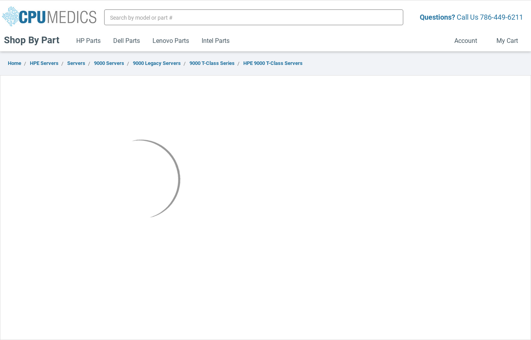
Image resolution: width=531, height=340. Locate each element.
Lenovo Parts (171, 40)
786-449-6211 (501, 17)
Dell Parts (126, 40)
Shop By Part (35, 39)
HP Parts (88, 40)
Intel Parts (216, 40)
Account (469, 40)
